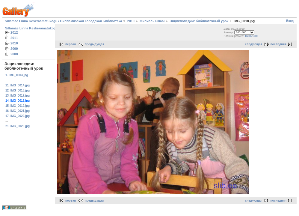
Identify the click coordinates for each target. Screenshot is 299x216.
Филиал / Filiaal (152, 21)
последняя (278, 44)
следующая (253, 44)
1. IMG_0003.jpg (16, 75)
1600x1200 (251, 36)
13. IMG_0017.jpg (17, 95)
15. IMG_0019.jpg (17, 105)
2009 (14, 48)
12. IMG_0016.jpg (17, 90)
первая (70, 44)
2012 (14, 32)
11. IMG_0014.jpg (17, 85)
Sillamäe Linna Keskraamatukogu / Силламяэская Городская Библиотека (63, 21)
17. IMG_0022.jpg (17, 116)
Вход (290, 20)
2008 (14, 54)
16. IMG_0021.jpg (17, 110)
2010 (130, 21)
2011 (14, 38)
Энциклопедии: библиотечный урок (199, 21)
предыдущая (94, 44)
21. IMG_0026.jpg (17, 126)
